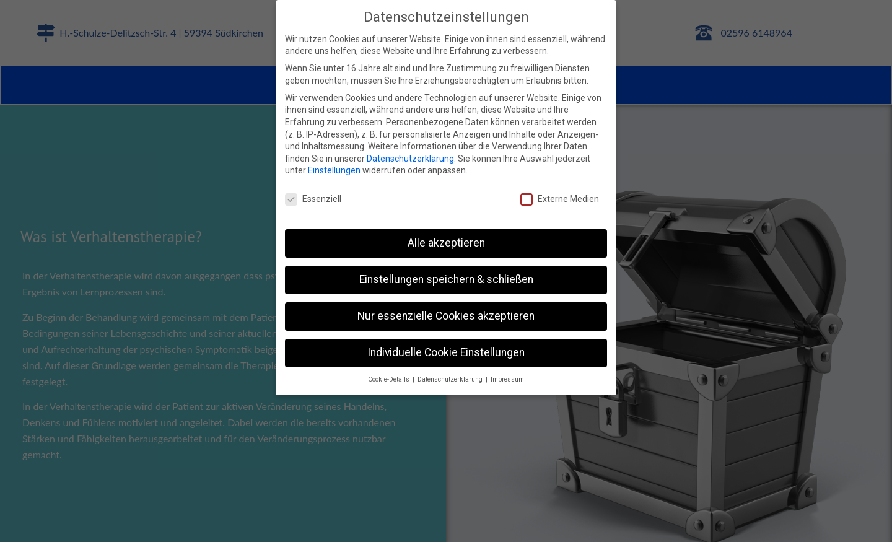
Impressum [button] (507, 379)
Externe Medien (559, 199)
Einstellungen (334, 170)
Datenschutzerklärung (410, 159)
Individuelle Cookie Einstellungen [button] (446, 352)
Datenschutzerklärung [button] (451, 379)
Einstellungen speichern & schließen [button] (446, 279)
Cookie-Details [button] (389, 379)
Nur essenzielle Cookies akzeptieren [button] (446, 316)
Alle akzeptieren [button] (446, 243)
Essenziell (313, 199)
